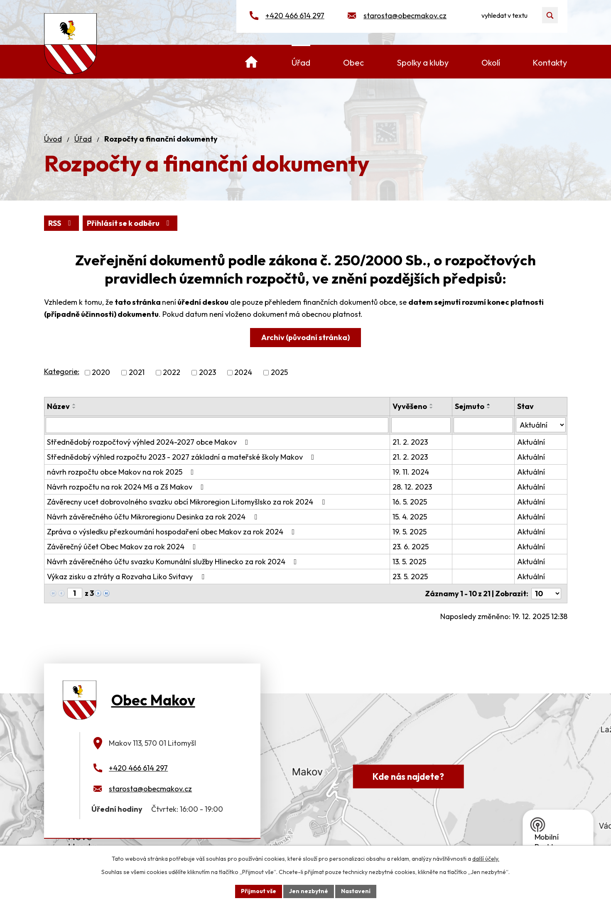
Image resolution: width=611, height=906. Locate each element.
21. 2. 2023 (410, 442)
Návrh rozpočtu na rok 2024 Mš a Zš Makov (127, 487)
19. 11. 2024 (411, 472)
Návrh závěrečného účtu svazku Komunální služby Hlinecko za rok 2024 (173, 561)
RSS (61, 223)
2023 (207, 372)
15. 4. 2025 (410, 517)
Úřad (83, 139)
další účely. (485, 858)
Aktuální (531, 442)
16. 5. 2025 (410, 502)
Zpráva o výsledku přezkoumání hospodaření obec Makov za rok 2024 (172, 531)
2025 (279, 372)
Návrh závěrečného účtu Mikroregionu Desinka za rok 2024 (153, 517)
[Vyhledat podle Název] (217, 425)
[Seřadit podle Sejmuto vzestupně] (488, 404)
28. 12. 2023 (412, 487)
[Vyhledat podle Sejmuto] (483, 425)
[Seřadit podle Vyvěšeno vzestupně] (431, 404)
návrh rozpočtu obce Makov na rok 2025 (122, 472)
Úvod (53, 139)
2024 (243, 372)
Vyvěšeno (410, 406)
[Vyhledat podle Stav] (541, 424)
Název (58, 406)
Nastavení (356, 891)
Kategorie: (61, 371)
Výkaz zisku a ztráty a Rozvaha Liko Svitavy (127, 576)
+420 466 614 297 (294, 15)
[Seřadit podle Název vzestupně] (74, 404)
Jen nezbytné (308, 891)
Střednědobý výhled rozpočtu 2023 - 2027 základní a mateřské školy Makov (182, 457)
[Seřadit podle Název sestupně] (74, 407)
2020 (101, 372)
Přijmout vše (258, 891)
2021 (137, 372)
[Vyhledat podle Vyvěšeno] (421, 425)
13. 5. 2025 (409, 561)
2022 (171, 372)
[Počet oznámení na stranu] (546, 593)
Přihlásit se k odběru (130, 223)
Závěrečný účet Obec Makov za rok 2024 (123, 546)
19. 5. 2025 (410, 531)
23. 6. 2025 (411, 546)
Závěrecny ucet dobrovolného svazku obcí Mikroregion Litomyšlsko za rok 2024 (187, 502)
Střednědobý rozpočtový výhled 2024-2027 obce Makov (149, 442)
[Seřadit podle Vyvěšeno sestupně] (431, 407)
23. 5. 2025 (410, 576)
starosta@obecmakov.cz (405, 15)
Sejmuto (469, 406)
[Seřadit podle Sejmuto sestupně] (488, 407)
